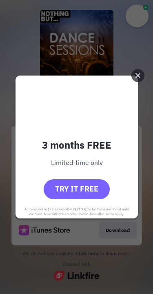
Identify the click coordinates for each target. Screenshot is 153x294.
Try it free (76, 189)
